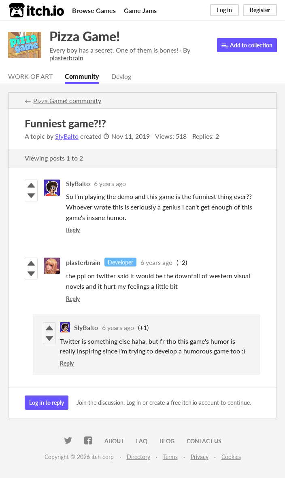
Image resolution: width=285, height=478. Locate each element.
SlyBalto (67, 136)
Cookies (231, 456)
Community (82, 76)
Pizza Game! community (67, 100)
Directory (138, 456)
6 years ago (110, 183)
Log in (224, 9)
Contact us (204, 441)
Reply (73, 229)
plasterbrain (83, 262)
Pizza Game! (84, 36)
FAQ (141, 441)
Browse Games (94, 10)
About (114, 441)
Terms (170, 456)
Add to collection (246, 45)
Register (260, 9)
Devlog (121, 76)
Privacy (199, 456)
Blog (167, 441)
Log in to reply (46, 402)
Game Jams (140, 10)
